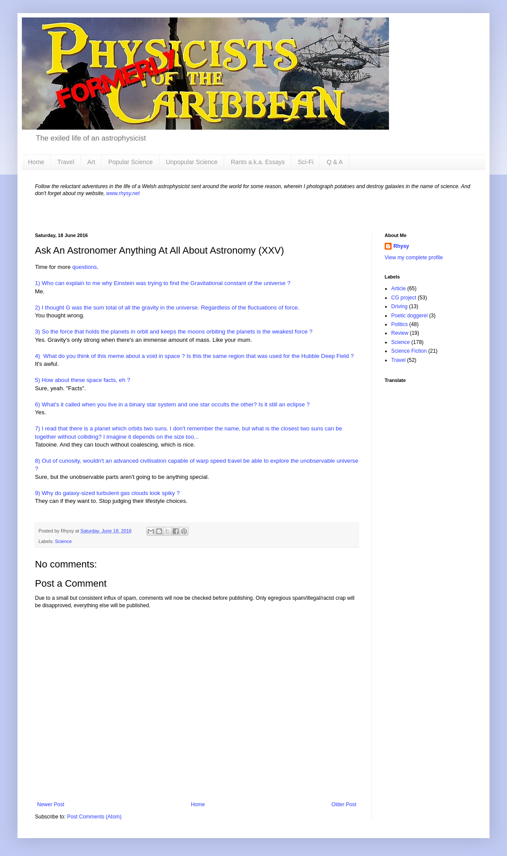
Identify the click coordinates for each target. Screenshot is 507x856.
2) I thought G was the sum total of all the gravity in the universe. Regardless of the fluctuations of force (166, 307)
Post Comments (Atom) (94, 817)
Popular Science (130, 161)
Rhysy (401, 246)
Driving (399, 306)
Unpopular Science (192, 161)
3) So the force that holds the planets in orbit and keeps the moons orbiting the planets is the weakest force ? (174, 331)
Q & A (334, 161)
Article (398, 288)
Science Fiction (409, 351)
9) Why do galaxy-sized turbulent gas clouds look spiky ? (107, 493)
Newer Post (50, 804)
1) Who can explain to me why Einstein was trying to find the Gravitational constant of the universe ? (162, 283)
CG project (403, 298)
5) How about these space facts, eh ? (82, 380)
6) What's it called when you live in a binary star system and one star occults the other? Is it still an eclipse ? (172, 404)
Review (399, 333)
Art (91, 161)
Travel (65, 161)
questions (84, 267)
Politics (399, 324)
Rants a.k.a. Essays (258, 161)
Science (63, 541)
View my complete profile (414, 257)
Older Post (343, 804)
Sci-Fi (306, 161)
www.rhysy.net (122, 193)
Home (36, 161)
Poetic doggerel (409, 316)
